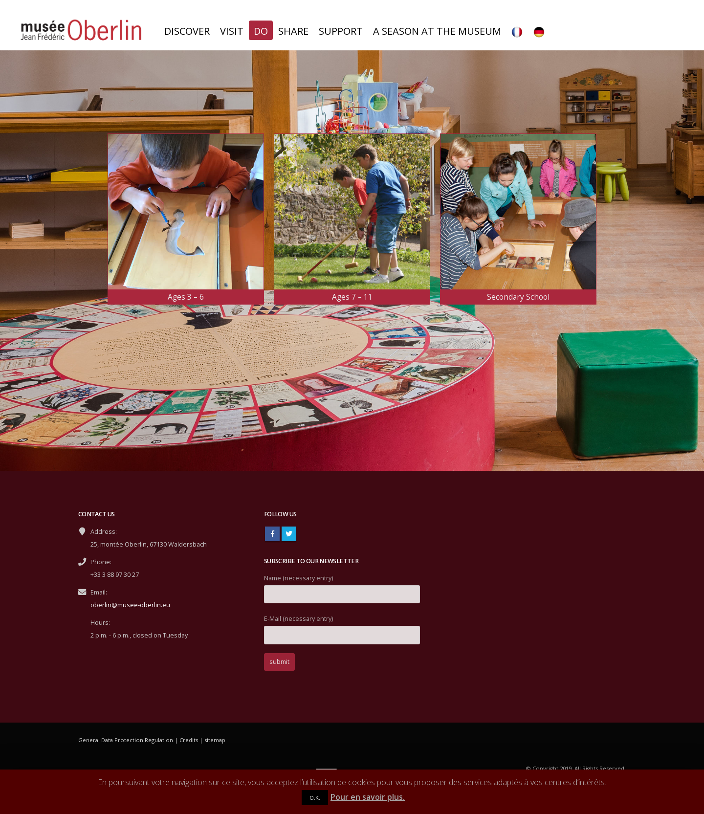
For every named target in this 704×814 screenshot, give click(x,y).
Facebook (272, 534)
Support (341, 31)
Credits (188, 740)
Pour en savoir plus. (367, 797)
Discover (187, 31)
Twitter (289, 534)
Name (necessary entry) (342, 586)
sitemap (214, 740)
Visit (231, 31)
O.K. (314, 797)
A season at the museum (437, 31)
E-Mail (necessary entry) (342, 626)
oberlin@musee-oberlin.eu (130, 605)
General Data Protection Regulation (125, 740)
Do (261, 31)
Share (293, 31)
